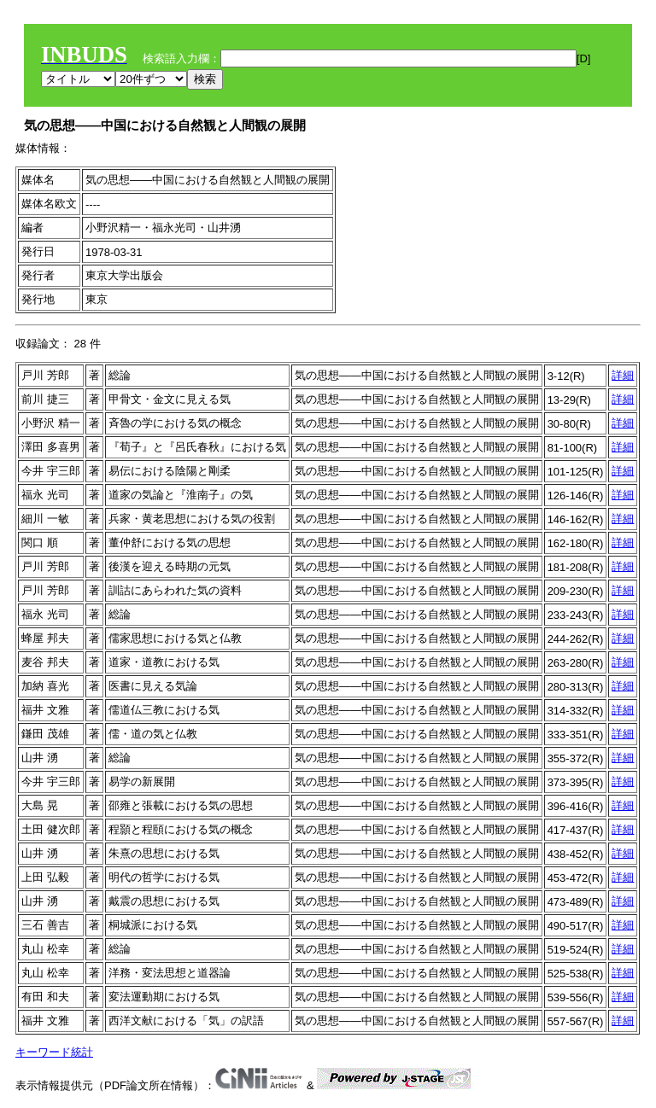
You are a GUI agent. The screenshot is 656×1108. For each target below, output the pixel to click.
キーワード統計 (54, 1052)
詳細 (623, 375)
